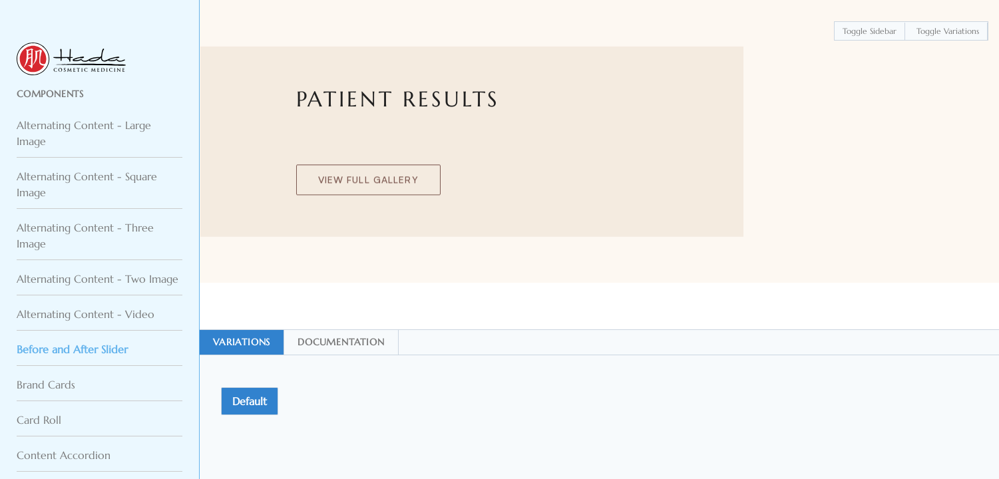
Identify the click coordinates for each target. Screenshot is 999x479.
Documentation (341, 342)
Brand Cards (46, 384)
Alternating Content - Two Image (97, 278)
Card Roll (39, 419)
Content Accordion (63, 455)
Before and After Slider (72, 349)
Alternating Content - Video (85, 314)
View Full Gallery (368, 182)
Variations (241, 342)
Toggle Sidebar (870, 31)
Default (249, 401)
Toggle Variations (947, 31)
